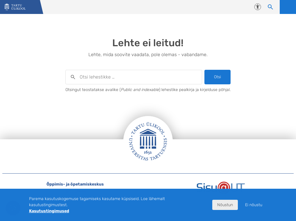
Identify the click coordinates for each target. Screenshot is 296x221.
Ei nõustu (253, 204)
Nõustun (225, 204)
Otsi (217, 76)
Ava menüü (288, 7)
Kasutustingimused (49, 210)
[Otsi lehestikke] (270, 7)
